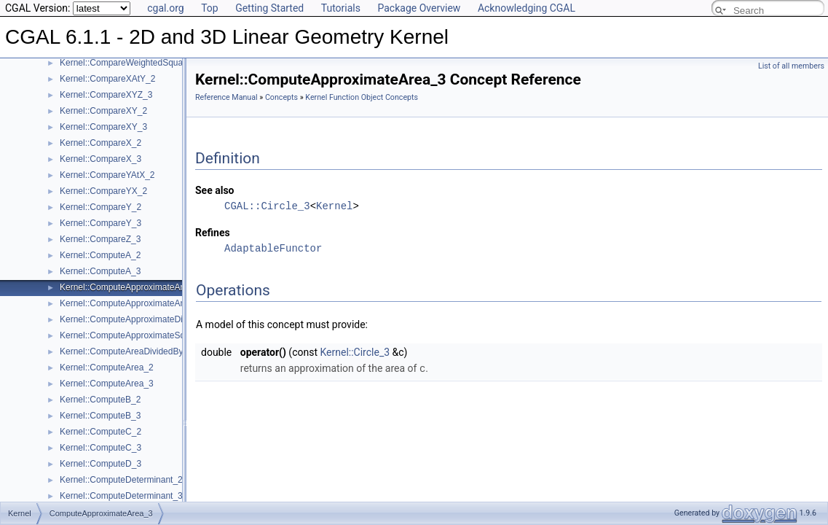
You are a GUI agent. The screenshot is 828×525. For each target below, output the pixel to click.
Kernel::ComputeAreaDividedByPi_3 (130, 351)
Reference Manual (226, 97)
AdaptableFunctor (273, 248)
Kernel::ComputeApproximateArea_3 (131, 287)
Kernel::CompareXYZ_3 (106, 95)
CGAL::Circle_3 (267, 206)
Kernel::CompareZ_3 (100, 239)
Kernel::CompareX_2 (100, 143)
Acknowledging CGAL (526, 8)
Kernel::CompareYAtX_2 (107, 175)
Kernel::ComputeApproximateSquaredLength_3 (152, 335)
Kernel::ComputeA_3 (100, 271)
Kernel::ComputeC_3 (100, 448)
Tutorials (340, 8)
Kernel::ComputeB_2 (100, 399)
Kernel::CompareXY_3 (103, 127)
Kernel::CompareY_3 (100, 223)
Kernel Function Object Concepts (361, 97)
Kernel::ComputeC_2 (100, 432)
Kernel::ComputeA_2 (100, 255)
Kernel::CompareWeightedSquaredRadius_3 (146, 63)
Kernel (334, 206)
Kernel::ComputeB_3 (100, 416)
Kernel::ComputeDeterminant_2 (121, 480)
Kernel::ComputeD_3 (100, 464)
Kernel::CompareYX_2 (103, 191)
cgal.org (165, 8)
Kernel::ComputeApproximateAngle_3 (133, 303)
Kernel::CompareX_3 (100, 159)
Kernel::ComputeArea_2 (107, 367)
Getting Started (269, 8)
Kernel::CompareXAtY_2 (107, 79)
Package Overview (418, 8)
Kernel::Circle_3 (355, 352)
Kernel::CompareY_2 (100, 207)
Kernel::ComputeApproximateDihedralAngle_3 (149, 319)
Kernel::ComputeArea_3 (107, 383)
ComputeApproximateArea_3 (101, 503)
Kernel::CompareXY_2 (103, 111)
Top (209, 8)
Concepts (281, 97)
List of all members (791, 66)
